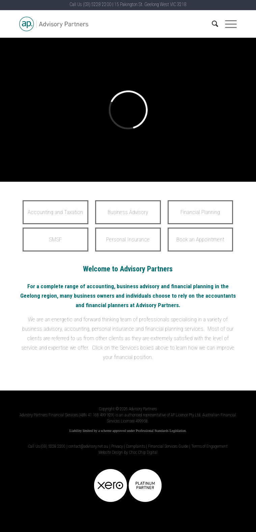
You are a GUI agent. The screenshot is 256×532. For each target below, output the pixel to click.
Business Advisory (128, 212)
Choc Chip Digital (143, 452)
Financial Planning (200, 212)
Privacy (117, 446)
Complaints (135, 446)
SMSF (55, 239)
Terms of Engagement (209, 446)
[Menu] (227, 23)
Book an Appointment (200, 239)
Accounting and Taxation (55, 212)
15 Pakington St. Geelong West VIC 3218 (150, 4)
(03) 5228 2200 (97, 4)
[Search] (211, 23)
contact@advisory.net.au (88, 446)
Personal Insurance (128, 239)
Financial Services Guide (168, 446)
